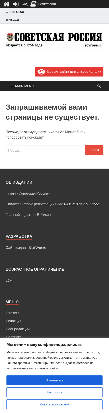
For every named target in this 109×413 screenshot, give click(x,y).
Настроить (54, 392)
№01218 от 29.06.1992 (82, 204)
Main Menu (24, 86)
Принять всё (55, 380)
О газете (12, 313)
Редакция (14, 321)
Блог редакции (18, 329)
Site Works (37, 247)
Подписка (14, 337)
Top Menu (17, 12)
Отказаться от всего (54, 404)
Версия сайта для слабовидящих (69, 71)
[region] (54, 375)
